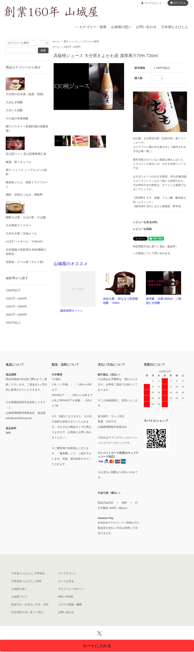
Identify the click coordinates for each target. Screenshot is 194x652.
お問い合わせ (146, 27)
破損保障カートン (71, 310)
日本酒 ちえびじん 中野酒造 (28, 573)
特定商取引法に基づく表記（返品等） (155, 246)
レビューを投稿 (142, 228)
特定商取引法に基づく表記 (27, 612)
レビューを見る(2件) (145, 222)
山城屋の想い (121, 27)
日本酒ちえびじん (174, 27)
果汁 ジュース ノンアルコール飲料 (81, 41)
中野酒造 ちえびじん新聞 (26, 581)
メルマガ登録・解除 (70, 604)
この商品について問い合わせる (151, 253)
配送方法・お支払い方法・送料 (29, 604)
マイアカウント (153, 3)
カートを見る (66, 581)
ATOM (69, 596)
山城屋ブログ (19, 596)
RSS (60, 596)
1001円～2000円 (72, 46)
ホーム (56, 41)
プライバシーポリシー (71, 588)
